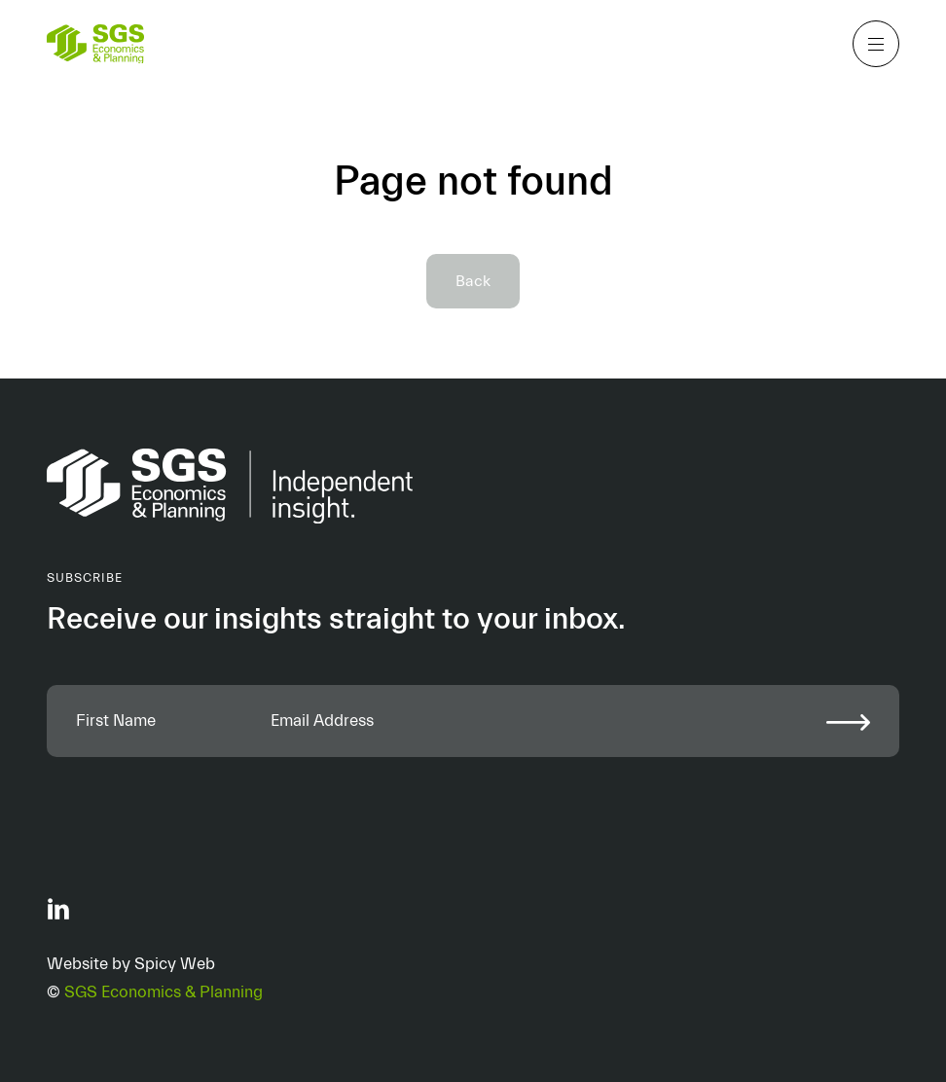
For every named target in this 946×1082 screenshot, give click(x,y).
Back (473, 281)
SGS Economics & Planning (163, 992)
